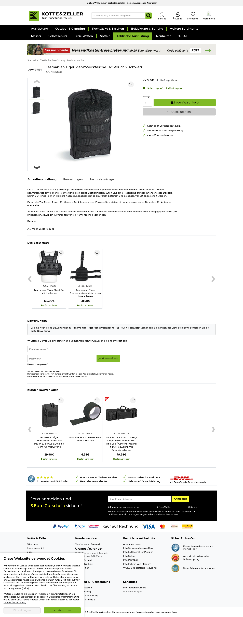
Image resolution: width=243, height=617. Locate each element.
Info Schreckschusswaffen (138, 548)
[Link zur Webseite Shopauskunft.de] (175, 547)
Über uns (32, 544)
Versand (175, 80)
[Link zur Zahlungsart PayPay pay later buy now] (80, 526)
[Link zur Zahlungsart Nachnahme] (187, 526)
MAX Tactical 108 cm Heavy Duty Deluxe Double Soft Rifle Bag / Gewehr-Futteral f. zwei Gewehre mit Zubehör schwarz (121, 443)
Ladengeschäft (35, 548)
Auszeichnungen (132, 591)
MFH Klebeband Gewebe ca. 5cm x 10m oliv (85, 439)
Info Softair (129, 556)
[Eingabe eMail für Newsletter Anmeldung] (139, 499)
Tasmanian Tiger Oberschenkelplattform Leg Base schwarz (85, 293)
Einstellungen (22, 610)
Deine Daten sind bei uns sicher (199, 568)
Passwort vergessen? (37, 364)
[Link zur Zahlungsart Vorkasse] (174, 526)
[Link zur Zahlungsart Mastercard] (162, 526)
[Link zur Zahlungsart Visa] (148, 526)
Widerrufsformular (85, 599)
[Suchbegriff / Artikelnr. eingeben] (118, 16)
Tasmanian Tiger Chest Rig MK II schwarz (49, 292)
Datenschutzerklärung (15, 602)
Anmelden (181, 498)
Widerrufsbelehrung (86, 595)
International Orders (134, 587)
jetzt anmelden (108, 358)
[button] (39, 28)
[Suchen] (148, 16)
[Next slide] (37, 167)
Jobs (30, 552)
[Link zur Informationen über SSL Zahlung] (175, 568)
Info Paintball (130, 559)
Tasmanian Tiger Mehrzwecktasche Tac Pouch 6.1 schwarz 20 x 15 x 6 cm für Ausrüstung (49, 442)
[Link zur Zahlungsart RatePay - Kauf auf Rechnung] (93, 526)
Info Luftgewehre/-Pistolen (138, 552)
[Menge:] (147, 103)
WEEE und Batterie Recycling (140, 567)
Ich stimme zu (62, 610)
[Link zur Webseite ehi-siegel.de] (175, 557)
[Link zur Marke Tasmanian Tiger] (35, 70)
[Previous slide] (37, 81)
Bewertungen (73, 179)
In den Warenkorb (185, 102)
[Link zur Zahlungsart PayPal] (60, 526)
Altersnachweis (132, 544)
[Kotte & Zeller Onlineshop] (56, 15)
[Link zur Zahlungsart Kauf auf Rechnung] (120, 526)
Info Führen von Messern (137, 564)
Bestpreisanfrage (101, 179)
